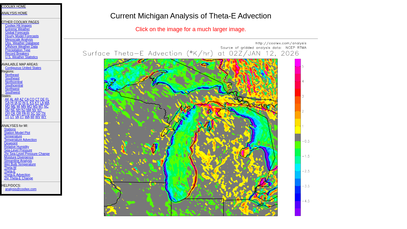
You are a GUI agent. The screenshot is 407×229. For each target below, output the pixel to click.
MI (18, 106)
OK (13, 113)
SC (33, 113)
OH (7, 113)
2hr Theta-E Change (18, 178)
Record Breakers (17, 53)
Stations (10, 129)
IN (23, 103)
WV (37, 117)
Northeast (12, 75)
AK (7, 99)
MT (40, 106)
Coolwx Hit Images (18, 25)
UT (12, 117)
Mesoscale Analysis (19, 39)
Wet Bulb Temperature (20, 164)
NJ (23, 110)
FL (47, 99)
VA (17, 117)
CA (26, 99)
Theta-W (10, 168)
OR (18, 113)
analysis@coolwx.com (21, 189)
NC (46, 106)
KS (32, 103)
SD (38, 113)
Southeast (12, 78)
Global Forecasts (17, 32)
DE (42, 99)
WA (27, 117)
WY (43, 117)
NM (28, 110)
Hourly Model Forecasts (22, 36)
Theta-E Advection (17, 175)
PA (24, 113)
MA (47, 103)
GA (7, 103)
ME (13, 106)
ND (7, 110)
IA (16, 103)
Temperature (13, 136)
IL (27, 103)
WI (32, 117)
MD (7, 106)
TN (43, 113)
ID (19, 103)
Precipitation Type (17, 50)
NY (39, 110)
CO (32, 99)
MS (35, 106)
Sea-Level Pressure (18, 150)
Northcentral (13, 82)
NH (18, 110)
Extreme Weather (17, 29)
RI (28, 113)
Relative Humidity (16, 147)
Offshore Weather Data (21, 46)
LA (42, 103)
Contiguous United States (23, 68)
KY (37, 103)
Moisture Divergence (18, 157)
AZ (21, 99)
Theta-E (10, 171)
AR (16, 99)
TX (7, 117)
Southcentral (14, 85)
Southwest (12, 92)
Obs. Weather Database (22, 43)
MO (29, 106)
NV (34, 110)
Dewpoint (10, 143)
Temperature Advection (20, 140)
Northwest (12, 89)
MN (23, 106)
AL (12, 99)
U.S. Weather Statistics (21, 57)
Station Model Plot (17, 133)
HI (12, 103)
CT (37, 99)
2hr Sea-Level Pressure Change (27, 154)
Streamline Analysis (18, 161)
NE (12, 110)
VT (22, 117)
